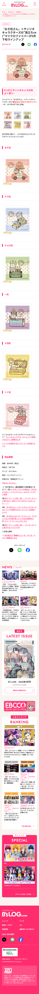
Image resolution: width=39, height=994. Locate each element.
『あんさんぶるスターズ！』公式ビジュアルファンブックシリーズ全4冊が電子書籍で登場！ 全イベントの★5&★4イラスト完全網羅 (11, 816)
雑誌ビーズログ (7, 925)
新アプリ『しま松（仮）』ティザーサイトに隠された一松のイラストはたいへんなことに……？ (19, 501)
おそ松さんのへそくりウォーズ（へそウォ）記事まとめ (27, 810)
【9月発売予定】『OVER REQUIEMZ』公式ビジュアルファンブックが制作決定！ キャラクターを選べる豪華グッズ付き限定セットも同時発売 (10, 615)
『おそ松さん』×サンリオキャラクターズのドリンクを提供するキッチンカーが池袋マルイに (19, 509)
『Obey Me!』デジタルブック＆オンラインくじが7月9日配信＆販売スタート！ (28, 586)
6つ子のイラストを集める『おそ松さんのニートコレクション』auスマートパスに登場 (19, 492)
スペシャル (10, 12)
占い (21, 925)
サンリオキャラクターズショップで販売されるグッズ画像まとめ (19, 438)
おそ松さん (18, 12)
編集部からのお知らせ (27, 929)
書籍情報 (5, 929)
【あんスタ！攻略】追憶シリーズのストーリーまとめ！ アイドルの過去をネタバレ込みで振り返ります (27, 785)
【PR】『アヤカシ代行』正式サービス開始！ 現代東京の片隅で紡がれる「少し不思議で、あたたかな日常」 (10, 588)
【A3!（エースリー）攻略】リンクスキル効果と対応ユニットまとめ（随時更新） (11, 780)
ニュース (5, 921)
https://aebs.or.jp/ (18, 983)
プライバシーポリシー (21, 959)
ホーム (3, 12)
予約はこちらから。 (9, 483)
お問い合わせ (6, 959)
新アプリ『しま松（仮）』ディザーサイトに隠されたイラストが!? (19, 526)
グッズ (22, 921)
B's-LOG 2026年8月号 (19, 681)
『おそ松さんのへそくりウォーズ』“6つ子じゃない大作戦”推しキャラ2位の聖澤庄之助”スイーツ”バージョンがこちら (19, 518)
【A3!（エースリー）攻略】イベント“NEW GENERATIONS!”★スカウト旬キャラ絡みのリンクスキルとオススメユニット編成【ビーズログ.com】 (28, 615)
